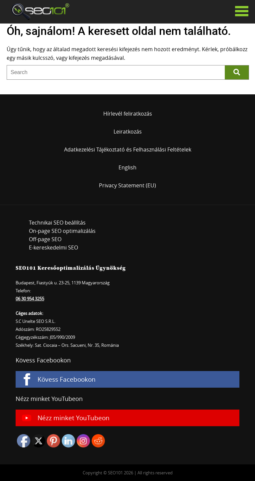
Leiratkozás (128, 131)
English (127, 167)
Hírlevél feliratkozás (127, 113)
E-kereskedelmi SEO (53, 247)
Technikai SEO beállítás (57, 222)
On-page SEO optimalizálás (62, 231)
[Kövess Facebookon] (127, 379)
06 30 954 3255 (30, 299)
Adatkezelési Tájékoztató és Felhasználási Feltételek (127, 149)
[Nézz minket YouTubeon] (127, 418)
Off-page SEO (45, 239)
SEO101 (38, 12)
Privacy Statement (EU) (127, 185)
